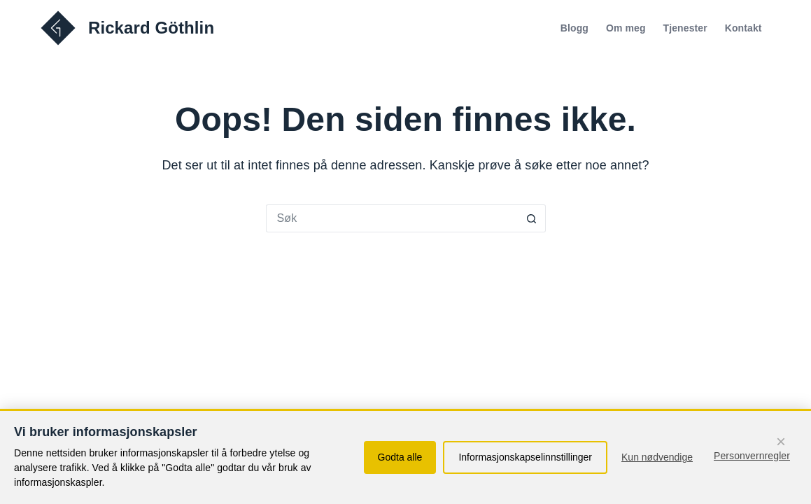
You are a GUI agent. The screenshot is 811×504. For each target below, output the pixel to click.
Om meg (626, 28)
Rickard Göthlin (151, 27)
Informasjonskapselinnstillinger (525, 457)
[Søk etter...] (392, 218)
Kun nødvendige (657, 457)
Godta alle (400, 457)
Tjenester (685, 28)
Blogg (574, 28)
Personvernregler (752, 455)
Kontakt (743, 28)
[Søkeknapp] (532, 218)
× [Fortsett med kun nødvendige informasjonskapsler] (781, 441)
